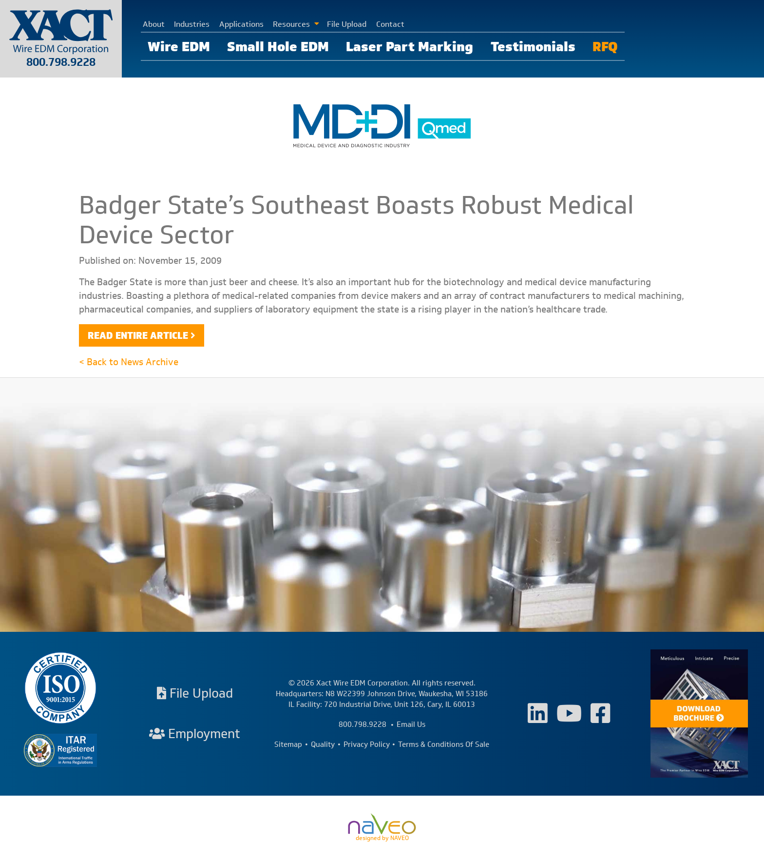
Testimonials (533, 46)
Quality (323, 744)
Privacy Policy (367, 744)
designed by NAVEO (382, 828)
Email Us (411, 724)
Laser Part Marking (409, 46)
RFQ (605, 46)
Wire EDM (179, 46)
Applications (241, 24)
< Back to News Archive (128, 362)
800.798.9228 (61, 62)
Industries (192, 24)
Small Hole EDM (278, 46)
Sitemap (288, 744)
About (154, 24)
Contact (390, 24)
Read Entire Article (138, 335)
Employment (194, 733)
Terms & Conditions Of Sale (443, 744)
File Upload (346, 24)
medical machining (643, 295)
